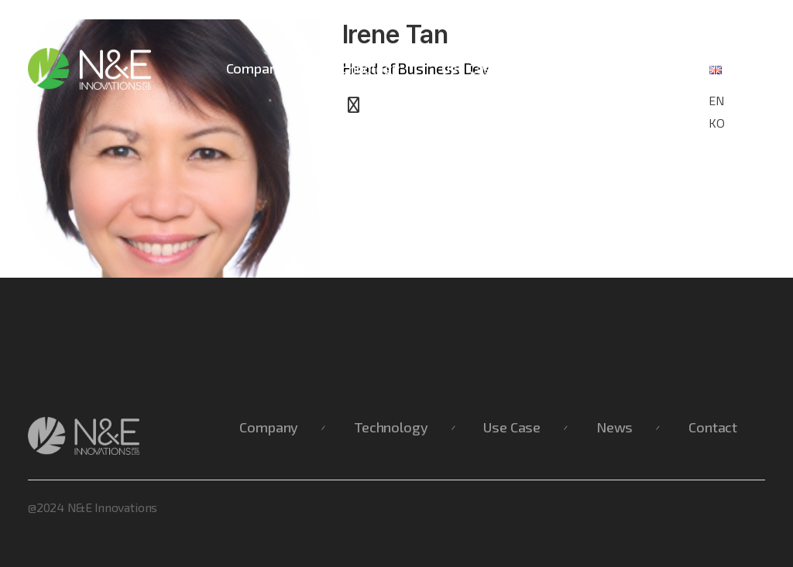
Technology (363, 68)
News (559, 68)
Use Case (470, 68)
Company (255, 68)
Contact (643, 68)
